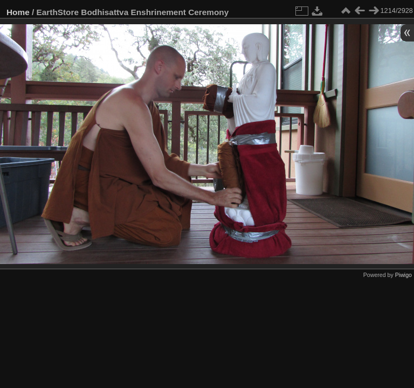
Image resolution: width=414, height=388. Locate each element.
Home (18, 12)
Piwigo (403, 275)
